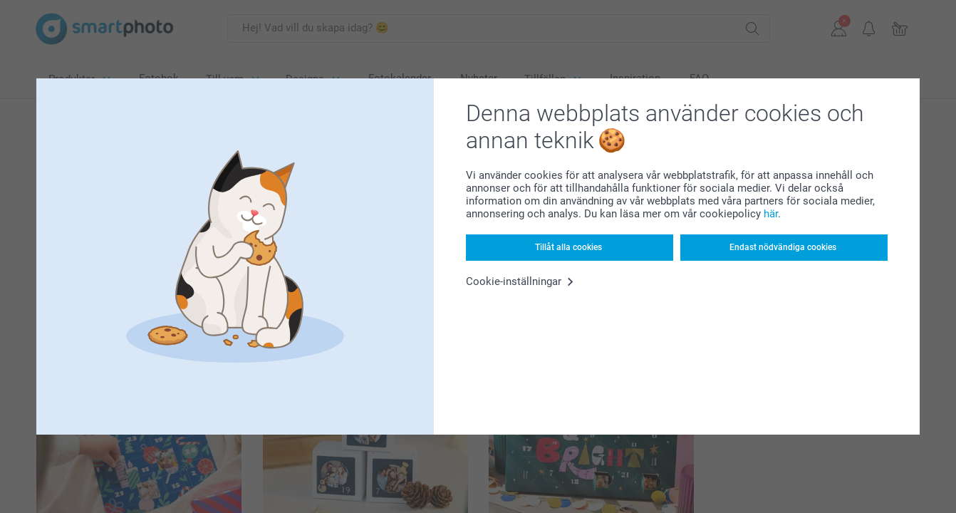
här (771, 213)
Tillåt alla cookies (568, 247)
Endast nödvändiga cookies (782, 247)
